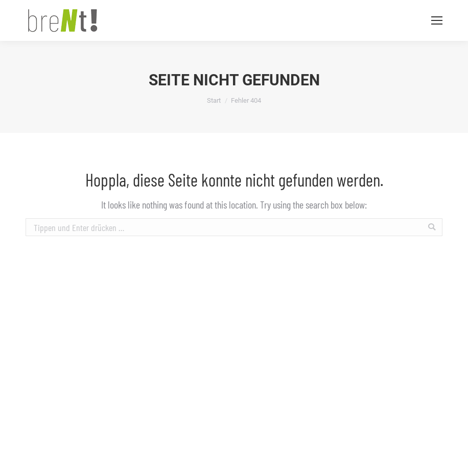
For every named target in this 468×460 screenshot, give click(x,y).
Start (214, 100)
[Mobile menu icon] (436, 20)
